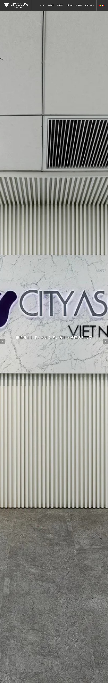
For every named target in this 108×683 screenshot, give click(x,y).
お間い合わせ (89, 5)
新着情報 (69, 5)
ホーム (42, 5)
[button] (2, 341)
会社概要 (51, 5)
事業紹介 (60, 5)
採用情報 (79, 5)
